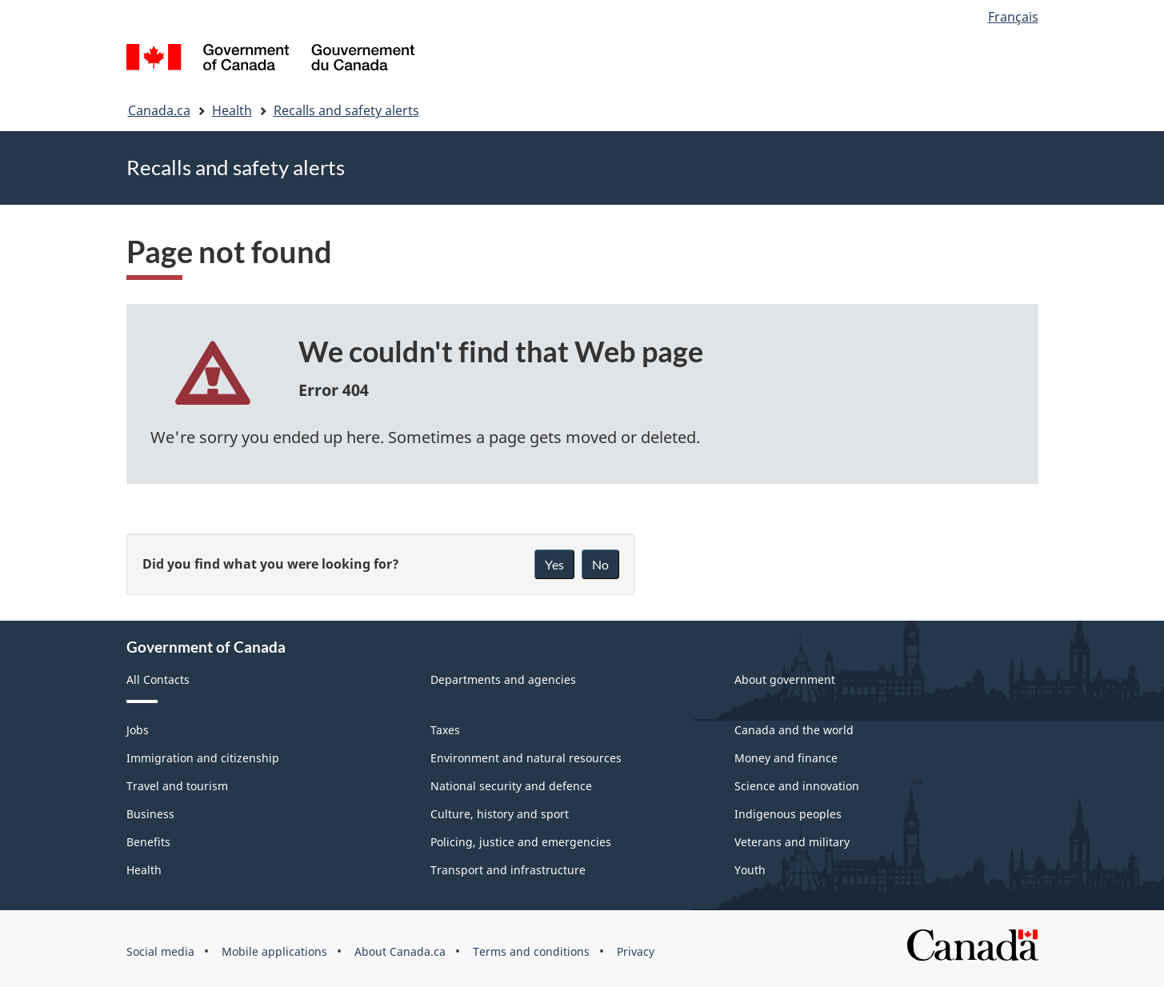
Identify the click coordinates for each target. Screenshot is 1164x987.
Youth (750, 869)
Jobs (137, 729)
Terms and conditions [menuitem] (531, 951)
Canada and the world (794, 729)
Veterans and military (792, 841)
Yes (554, 564)
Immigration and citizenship (202, 757)
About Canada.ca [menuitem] (400, 951)
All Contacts (158, 679)
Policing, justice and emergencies (520, 841)
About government (784, 679)
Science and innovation (796, 785)
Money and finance (786, 757)
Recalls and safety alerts (346, 110)
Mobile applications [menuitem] (274, 951)
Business (150, 813)
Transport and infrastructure (508, 869)
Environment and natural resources (526, 757)
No (600, 564)
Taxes (445, 729)
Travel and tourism (177, 785)
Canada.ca (159, 110)
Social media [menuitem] (160, 951)
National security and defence (511, 785)
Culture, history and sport (499, 813)
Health (232, 110)
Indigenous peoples (788, 813)
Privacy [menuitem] (635, 951)
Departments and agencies (503, 679)
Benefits (148, 841)
